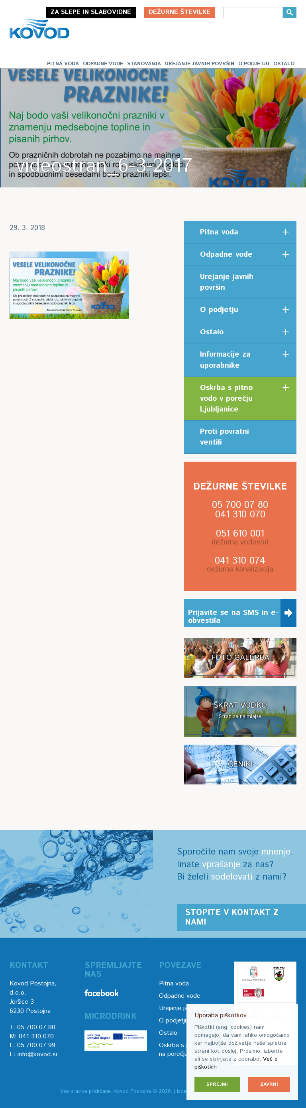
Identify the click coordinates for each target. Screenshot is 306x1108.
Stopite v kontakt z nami (232, 917)
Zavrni (269, 1084)
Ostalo (283, 64)
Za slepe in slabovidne (91, 12)
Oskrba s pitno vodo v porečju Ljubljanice (226, 398)
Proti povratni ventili (224, 437)
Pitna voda (63, 64)
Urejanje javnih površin (199, 64)
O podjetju (253, 64)
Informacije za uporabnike (225, 360)
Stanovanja (144, 64)
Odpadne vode (103, 64)
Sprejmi (217, 1084)
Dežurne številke (179, 12)
